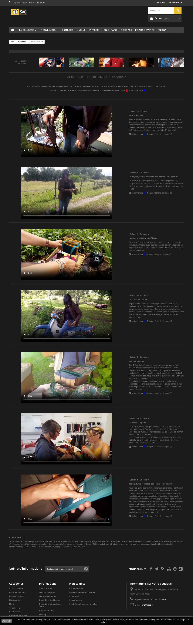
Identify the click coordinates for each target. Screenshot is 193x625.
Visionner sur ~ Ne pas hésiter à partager (150, 134)
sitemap (42, 614)
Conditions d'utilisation (50, 600)
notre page (139, 90)
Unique (81, 29)
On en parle (111, 29)
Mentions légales (47, 592)
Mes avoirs (74, 596)
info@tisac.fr (147, 605)
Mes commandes (77, 588)
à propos (126, 29)
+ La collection (26, 29)
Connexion (160, 2)
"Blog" (162, 29)
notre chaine (121, 90)
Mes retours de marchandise (82, 592)
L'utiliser (67, 29)
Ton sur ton (14, 608)
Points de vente (144, 29)
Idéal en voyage (16, 596)
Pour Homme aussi (18, 616)
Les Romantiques (17, 592)
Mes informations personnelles (83, 604)
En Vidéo (94, 29)
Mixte (11, 604)
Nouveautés (48, 29)
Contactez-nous (175, 2)
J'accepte (6, 621)
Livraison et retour (47, 596)
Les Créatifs (14, 612)
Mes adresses (75, 600)
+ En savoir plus (46, 610)
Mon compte (77, 583)
